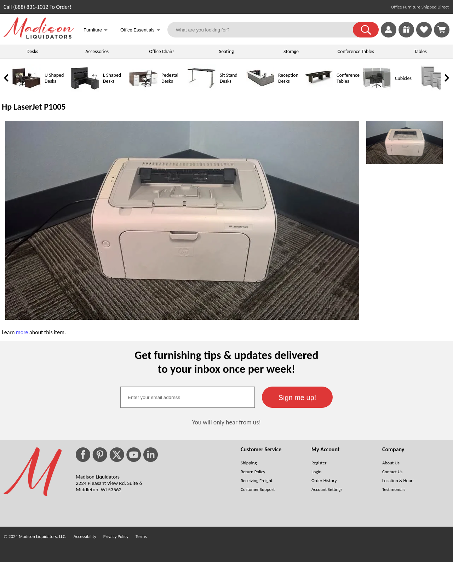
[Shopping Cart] (441, 29)
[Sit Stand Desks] (202, 91)
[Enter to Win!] (406, 35)
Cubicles (403, 78)
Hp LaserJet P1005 (34, 107)
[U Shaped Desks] (26, 91)
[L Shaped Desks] (85, 91)
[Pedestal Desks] (143, 91)
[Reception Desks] (260, 91)
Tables (420, 51)
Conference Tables (356, 51)
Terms (141, 536)
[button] (366, 29)
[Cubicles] (377, 91)
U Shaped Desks (54, 78)
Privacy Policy (115, 536)
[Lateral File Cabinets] (435, 91)
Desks (32, 51)
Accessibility (85, 536)
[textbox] (187, 397)
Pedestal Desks (169, 78)
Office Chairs (161, 51)
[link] (441, 29)
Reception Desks (288, 78)
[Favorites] (424, 35)
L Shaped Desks (112, 78)
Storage (291, 51)
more (22, 332)
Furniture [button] (96, 30)
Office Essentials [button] (140, 30)
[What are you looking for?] (264, 29)
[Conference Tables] (318, 91)
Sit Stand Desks (228, 78)
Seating (226, 51)
